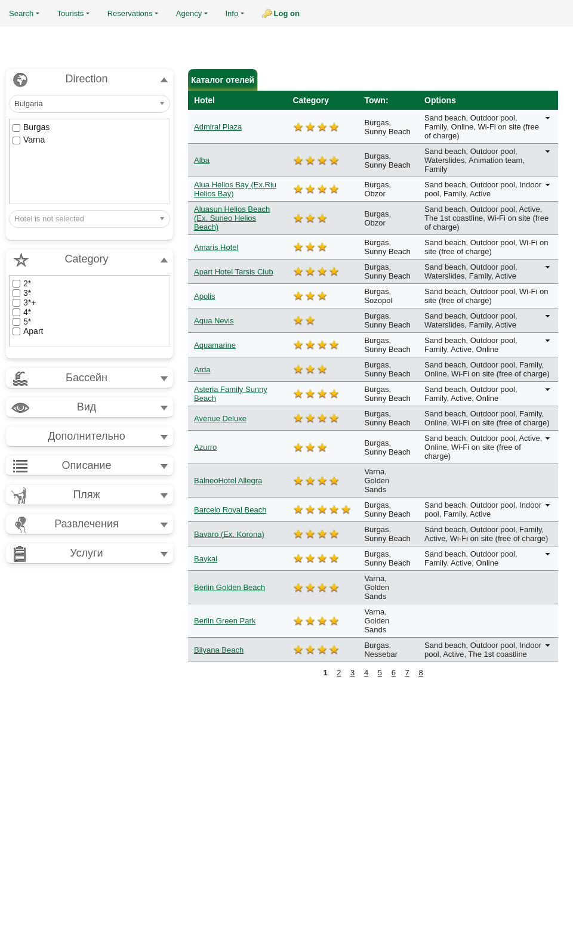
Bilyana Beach (219, 649)
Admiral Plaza (218, 126)
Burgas (31, 127)
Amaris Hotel (216, 247)
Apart (28, 331)
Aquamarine (215, 345)
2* (22, 283)
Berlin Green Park (224, 620)
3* (22, 293)
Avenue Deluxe (220, 418)
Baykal (205, 558)
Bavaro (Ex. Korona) (229, 534)
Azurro (205, 447)
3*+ (24, 302)
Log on (287, 13)
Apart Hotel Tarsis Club (233, 271)
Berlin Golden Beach (229, 587)
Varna (29, 139)
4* (22, 312)
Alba (202, 160)
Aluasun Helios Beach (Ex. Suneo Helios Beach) (232, 218)
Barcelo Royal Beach (230, 509)
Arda (202, 369)
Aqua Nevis (213, 320)
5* (22, 321)
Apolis (204, 296)
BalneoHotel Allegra (228, 480)
